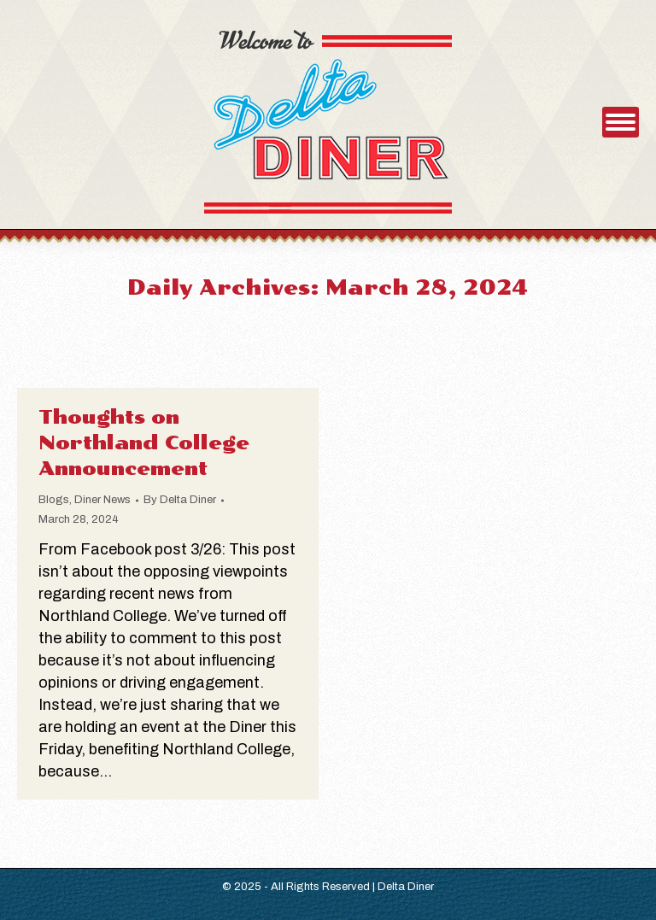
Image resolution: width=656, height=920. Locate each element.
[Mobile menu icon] (620, 122)
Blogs (53, 500)
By (180, 500)
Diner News (102, 500)
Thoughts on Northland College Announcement (143, 443)
